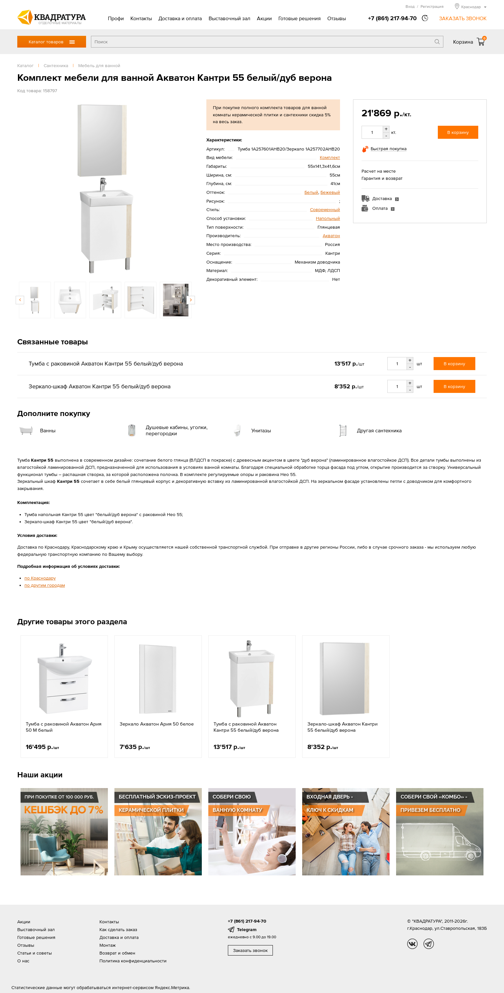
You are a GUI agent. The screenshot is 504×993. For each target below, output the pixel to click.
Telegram (247, 929)
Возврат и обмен (117, 953)
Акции (264, 18)
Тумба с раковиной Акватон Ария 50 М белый (63, 727)
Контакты (141, 18)
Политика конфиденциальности (133, 960)
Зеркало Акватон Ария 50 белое (157, 724)
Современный (325, 209)
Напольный (328, 218)
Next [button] (190, 300)
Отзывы (336, 18)
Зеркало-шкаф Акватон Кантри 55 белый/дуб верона (342, 727)
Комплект (330, 157)
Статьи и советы (34, 953)
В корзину (458, 132)
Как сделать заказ (118, 929)
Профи (116, 18)
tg (428, 944)
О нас (23, 960)
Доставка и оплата (180, 18)
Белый (311, 192)
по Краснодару (40, 578)
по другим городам (44, 585)
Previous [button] (20, 300)
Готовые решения (299, 18)
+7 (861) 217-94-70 (392, 18)
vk (412, 944)
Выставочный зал (229, 18)
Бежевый (330, 192)
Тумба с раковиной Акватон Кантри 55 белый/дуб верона (246, 727)
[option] (105, 187)
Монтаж (107, 945)
